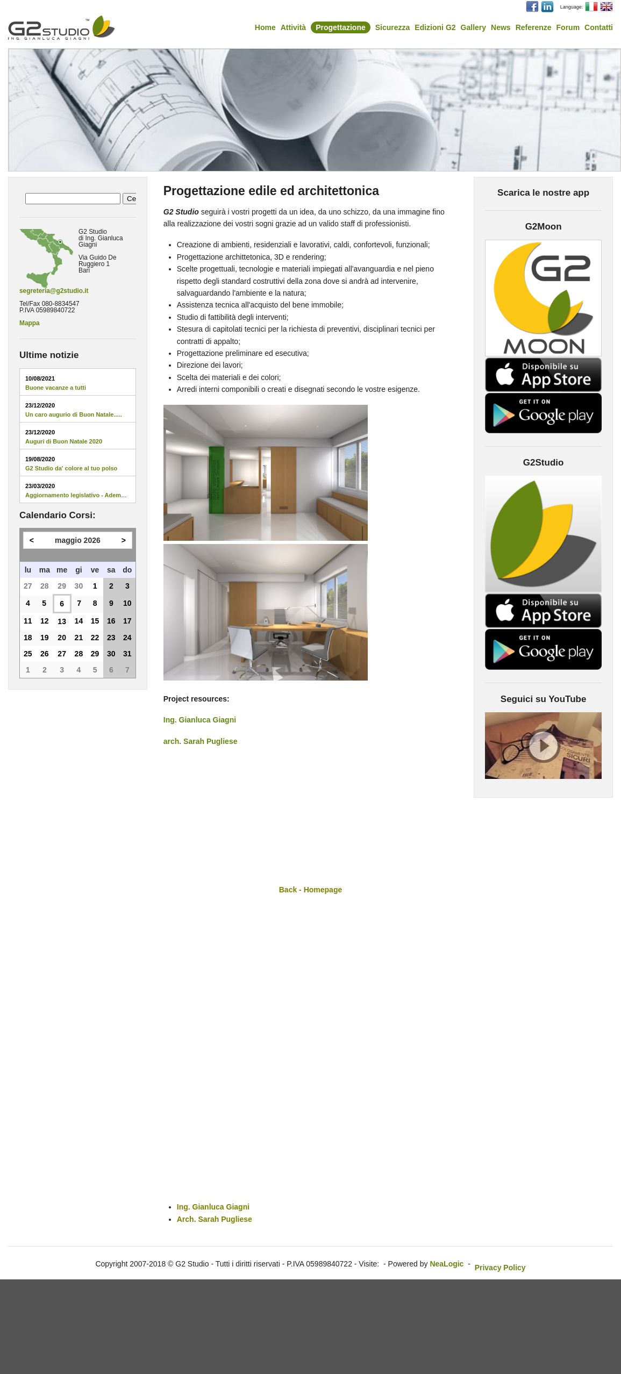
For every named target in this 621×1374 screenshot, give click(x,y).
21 (79, 637)
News (501, 27)
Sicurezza (392, 27)
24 (127, 637)
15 (95, 621)
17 (127, 621)
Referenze (534, 27)
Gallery (473, 27)
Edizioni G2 (435, 27)
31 (127, 653)
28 (44, 586)
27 (28, 586)
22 (95, 637)
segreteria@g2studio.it (54, 291)
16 (111, 621)
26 (44, 653)
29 (62, 586)
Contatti (598, 27)
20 (62, 637)
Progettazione (341, 27)
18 (28, 637)
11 (28, 621)
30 (79, 586)
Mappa (29, 323)
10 (127, 603)
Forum (568, 27)
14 (79, 621)
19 (44, 637)
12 (44, 621)
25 (28, 653)
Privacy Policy (500, 1267)
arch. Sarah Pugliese (200, 741)
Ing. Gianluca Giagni (199, 719)
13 (62, 621)
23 (111, 637)
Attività (293, 27)
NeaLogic (446, 1264)
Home (265, 27)
